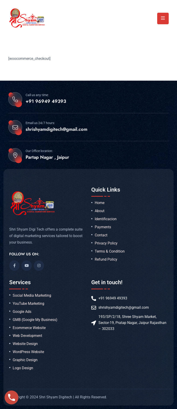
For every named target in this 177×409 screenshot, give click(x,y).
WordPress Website (28, 352)
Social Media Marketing (32, 295)
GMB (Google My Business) (35, 320)
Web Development (27, 336)
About (99, 211)
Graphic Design (25, 360)
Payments (103, 227)
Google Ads (22, 312)
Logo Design (23, 368)
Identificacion (106, 219)
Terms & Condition (110, 251)
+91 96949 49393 (46, 101)
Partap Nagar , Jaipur (47, 157)
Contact (101, 235)
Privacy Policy (106, 243)
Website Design (25, 344)
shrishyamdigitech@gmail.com (56, 129)
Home (99, 203)
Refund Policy (106, 259)
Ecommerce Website (29, 328)
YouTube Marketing (28, 304)
